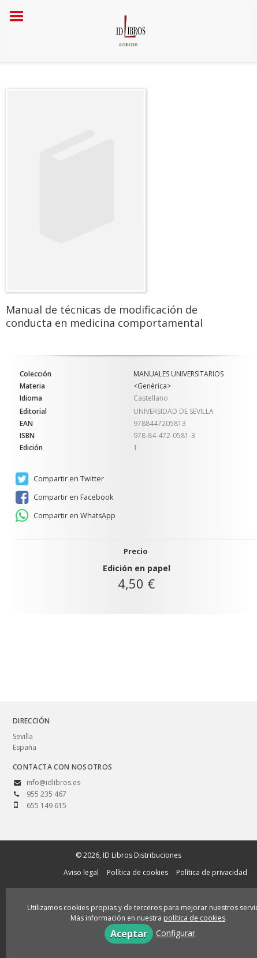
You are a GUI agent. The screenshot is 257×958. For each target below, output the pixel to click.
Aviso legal (81, 872)
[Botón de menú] (21, 16)
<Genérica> (152, 386)
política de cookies (194, 918)
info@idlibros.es (53, 782)
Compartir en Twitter (60, 479)
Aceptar (128, 933)
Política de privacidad (211, 872)
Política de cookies (137, 872)
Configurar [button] (175, 932)
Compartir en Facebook (64, 497)
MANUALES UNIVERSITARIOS (178, 374)
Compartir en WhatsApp (66, 515)
